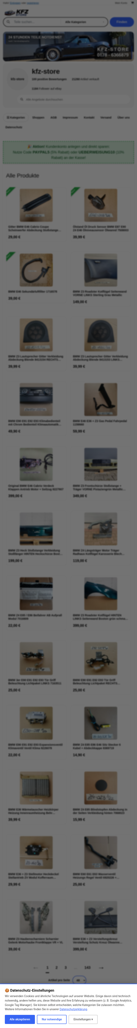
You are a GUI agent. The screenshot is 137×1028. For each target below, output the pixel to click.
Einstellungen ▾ (83, 1019)
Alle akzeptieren (20, 1019)
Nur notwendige (52, 1019)
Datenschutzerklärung (73, 1009)
